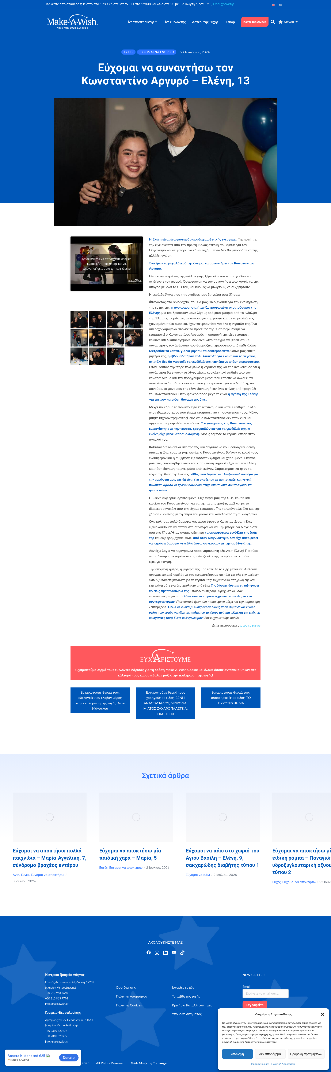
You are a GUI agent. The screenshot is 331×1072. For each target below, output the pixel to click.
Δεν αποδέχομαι (270, 1054)
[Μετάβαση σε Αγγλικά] (273, 4)
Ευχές (25, 875)
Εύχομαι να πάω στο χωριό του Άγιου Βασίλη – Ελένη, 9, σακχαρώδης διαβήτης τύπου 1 (222, 858)
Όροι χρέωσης (223, 4)
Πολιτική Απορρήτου (283, 1063)
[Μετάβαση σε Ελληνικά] (280, 4)
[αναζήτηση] (273, 22)
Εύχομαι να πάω (198, 875)
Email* (247, 986)
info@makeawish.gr (56, 1003)
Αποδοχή (237, 1054)
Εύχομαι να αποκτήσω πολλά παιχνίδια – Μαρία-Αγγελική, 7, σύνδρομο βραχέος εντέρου (50, 858)
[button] (322, 1014)
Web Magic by (149, 1063)
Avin (16, 875)
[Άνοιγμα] (149, 952)
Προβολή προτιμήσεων (306, 1054)
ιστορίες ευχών (250, 625)
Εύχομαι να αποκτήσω (47, 875)
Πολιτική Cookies (259, 1063)
